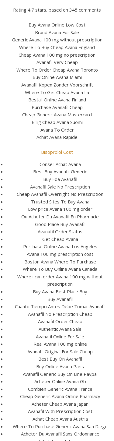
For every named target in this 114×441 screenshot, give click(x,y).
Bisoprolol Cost (57, 152)
